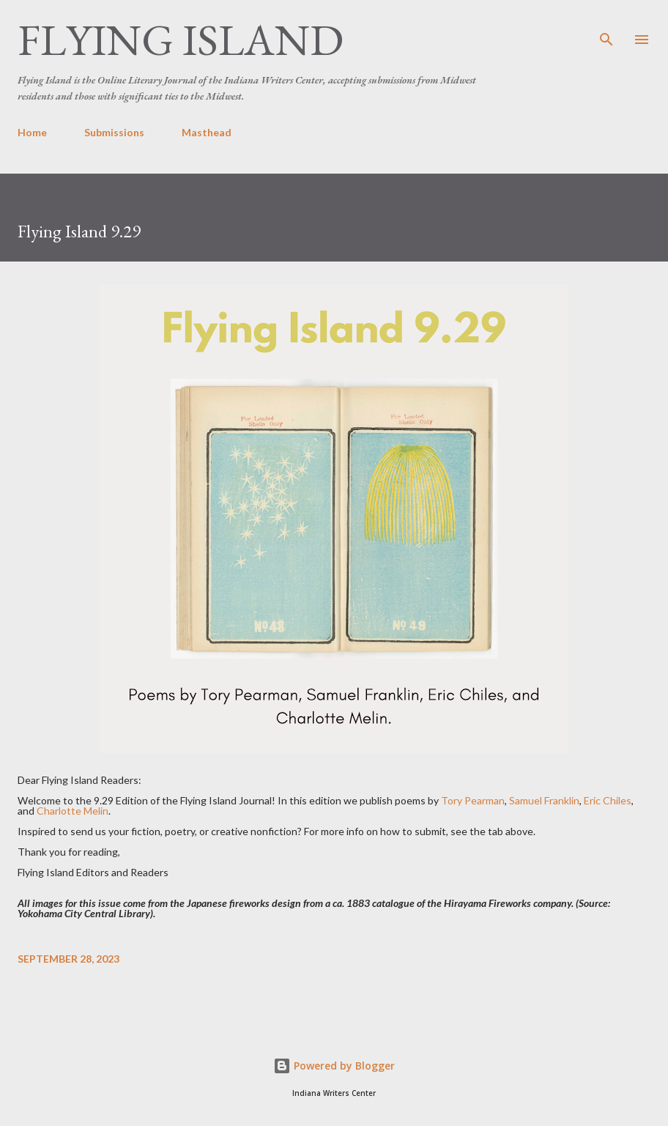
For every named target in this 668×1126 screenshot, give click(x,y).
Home (32, 132)
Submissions (114, 132)
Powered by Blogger (334, 1066)
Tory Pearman (473, 800)
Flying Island (181, 39)
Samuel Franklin (544, 800)
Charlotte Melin (72, 810)
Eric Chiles (607, 800)
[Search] (606, 26)
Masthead (206, 132)
